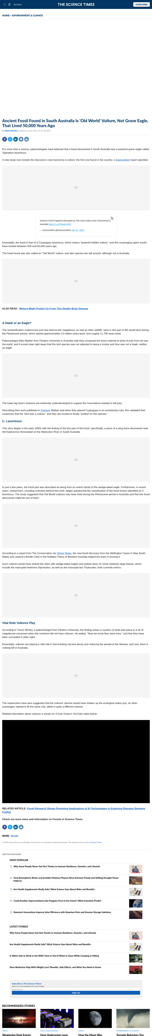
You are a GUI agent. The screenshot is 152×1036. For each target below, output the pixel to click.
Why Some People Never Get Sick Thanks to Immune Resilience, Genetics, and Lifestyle (57, 866)
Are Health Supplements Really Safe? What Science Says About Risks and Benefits (54, 889)
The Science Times (76, 4)
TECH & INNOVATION (49, 1031)
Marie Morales (11, 131)
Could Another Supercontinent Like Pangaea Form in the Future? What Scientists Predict (57, 900)
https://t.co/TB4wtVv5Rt (60, 224)
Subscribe (142, 4)
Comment (21, 139)
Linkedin (15, 139)
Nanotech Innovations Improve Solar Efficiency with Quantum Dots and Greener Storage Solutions (62, 912)
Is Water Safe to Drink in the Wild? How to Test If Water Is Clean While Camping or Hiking (54, 955)
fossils (14, 836)
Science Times (95, 842)
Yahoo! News (64, 553)
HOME (6, 15)
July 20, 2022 (77, 230)
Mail (26, 139)
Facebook (4, 139)
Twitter (10, 139)
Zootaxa (45, 410)
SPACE (5, 1031)
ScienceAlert (123, 160)
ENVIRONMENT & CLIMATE (27, 15)
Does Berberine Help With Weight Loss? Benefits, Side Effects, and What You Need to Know (55, 967)
